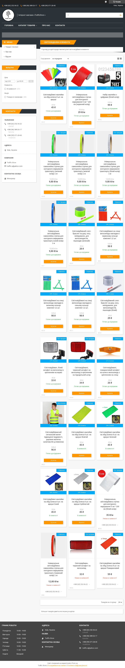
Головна (8, 25)
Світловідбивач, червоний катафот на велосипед (81, 565)
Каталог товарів (26, 25)
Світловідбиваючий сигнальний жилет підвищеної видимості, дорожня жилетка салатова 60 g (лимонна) (53, 437)
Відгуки (8, 57)
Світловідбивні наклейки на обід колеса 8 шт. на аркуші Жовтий (81, 434)
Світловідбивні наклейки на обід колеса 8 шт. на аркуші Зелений (110, 434)
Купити (53, 118)
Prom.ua (75, 663)
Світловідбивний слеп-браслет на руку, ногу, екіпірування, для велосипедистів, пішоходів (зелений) (81, 236)
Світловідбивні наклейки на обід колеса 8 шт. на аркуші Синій (53, 501)
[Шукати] (120, 15)
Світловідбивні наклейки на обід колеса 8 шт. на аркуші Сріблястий (81, 501)
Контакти (60, 25)
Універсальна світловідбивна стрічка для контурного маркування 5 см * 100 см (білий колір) (110, 504)
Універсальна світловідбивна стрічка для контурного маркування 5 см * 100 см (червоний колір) (81, 99)
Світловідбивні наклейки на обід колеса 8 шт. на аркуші (53, 97)
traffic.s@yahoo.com (14, 166)
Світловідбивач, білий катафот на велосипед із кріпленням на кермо (53, 370)
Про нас (46, 25)
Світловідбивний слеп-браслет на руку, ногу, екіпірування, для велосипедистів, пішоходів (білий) (109, 305)
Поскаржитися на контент (57, 665)
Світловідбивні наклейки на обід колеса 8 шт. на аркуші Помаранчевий (110, 565)
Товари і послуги (11, 47)
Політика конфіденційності (77, 665)
